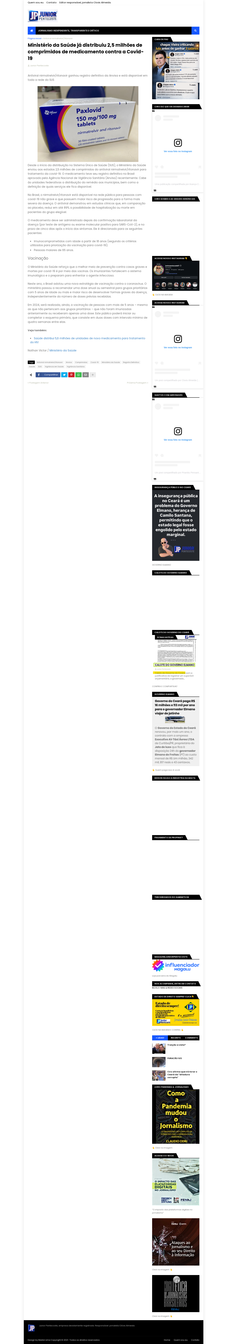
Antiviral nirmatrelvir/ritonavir (58, 38)
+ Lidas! (160, 1037)
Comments (191, 1037)
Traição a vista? (176, 1045)
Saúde (32, 366)
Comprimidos (81, 362)
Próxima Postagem (137, 382)
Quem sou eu (36, 2)
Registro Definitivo (131, 362)
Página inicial (34, 38)
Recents (176, 1037)
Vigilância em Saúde (54, 366)
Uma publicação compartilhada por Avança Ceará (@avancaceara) (187, 184)
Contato (51, 2)
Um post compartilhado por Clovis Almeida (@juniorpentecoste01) (187, 380)
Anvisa (69, 362)
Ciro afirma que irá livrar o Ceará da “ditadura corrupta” (182, 1074)
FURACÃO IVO (174, 1058)
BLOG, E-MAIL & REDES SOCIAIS (167, 987)
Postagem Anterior (39, 382)
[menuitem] (32, 31)
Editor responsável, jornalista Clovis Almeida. (85, 2)
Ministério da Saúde (111, 362)
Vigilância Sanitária (75, 366)
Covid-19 (95, 362)
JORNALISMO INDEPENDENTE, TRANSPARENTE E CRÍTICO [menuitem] (68, 30)
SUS (40, 366)
